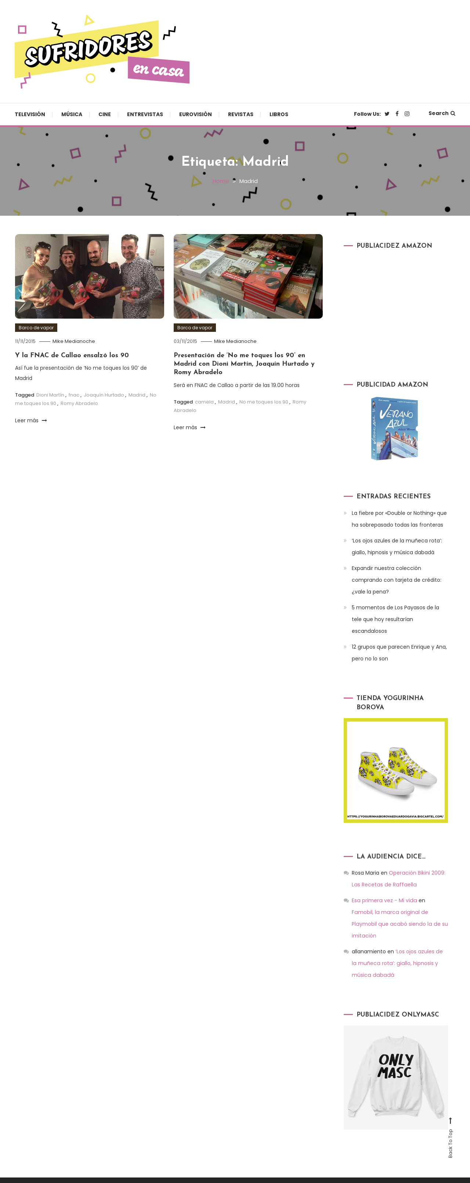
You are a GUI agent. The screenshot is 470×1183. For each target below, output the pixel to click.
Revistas (240, 114)
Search (442, 113)
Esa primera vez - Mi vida (384, 900)
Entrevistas (145, 114)
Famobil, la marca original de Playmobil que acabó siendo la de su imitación (399, 912)
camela (204, 401)
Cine (104, 114)
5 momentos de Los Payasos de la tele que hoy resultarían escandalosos (395, 618)
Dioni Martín (50, 394)
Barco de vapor (36, 327)
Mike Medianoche (74, 340)
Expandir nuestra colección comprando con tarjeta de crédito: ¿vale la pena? (396, 579)
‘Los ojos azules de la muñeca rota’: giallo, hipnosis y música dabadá (397, 546)
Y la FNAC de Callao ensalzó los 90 (72, 355)
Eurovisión (195, 114)
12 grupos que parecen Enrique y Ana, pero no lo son (399, 652)
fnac (74, 394)
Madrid (137, 394)
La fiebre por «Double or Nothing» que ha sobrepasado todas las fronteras (399, 518)
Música (71, 114)
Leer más (31, 420)
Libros (279, 114)
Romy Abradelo (79, 403)
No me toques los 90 (263, 401)
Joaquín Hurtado (104, 394)
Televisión (30, 114)
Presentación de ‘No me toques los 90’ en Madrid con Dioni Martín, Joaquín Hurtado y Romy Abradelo (244, 364)
